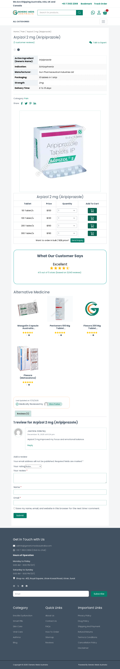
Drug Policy (83, 621)
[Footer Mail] (60, 546)
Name (18, 487)
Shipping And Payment (89, 626)
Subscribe (99, 593)
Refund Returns (85, 631)
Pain (23, 31)
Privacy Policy (84, 615)
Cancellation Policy (87, 642)
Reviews (49, 642)
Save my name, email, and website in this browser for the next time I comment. (58, 508)
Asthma (17, 637)
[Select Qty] (67, 210)
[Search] (79, 12)
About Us (49, 615)
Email (17, 497)
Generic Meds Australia (38, 665)
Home (16, 31)
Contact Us (51, 621)
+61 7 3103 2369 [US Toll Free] (70, 3)
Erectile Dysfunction (22, 615)
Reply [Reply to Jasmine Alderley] (30, 445)
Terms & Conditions (87, 637)
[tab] (23, 414)
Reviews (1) (23, 413)
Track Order (100, 3)
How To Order (52, 631)
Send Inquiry (77, 240)
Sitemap (49, 637)
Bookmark (86, 3)
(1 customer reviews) (24, 42)
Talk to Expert (98, 42)
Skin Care (17, 626)
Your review (20, 470)
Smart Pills (18, 621)
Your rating (19, 466)
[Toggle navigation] (103, 21)
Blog (15, 642)
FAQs (47, 626)
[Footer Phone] (60, 550)
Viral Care (18, 631)
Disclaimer (83, 647)
